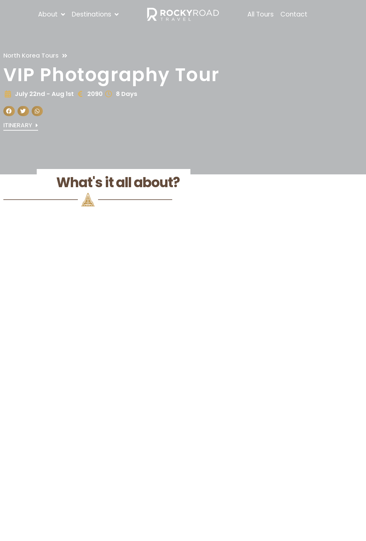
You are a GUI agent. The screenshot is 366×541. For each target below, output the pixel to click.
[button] (9, 111)
